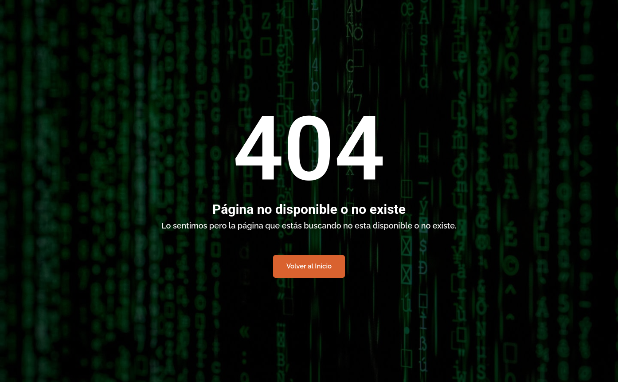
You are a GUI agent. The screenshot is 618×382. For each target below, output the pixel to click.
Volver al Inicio (309, 266)
